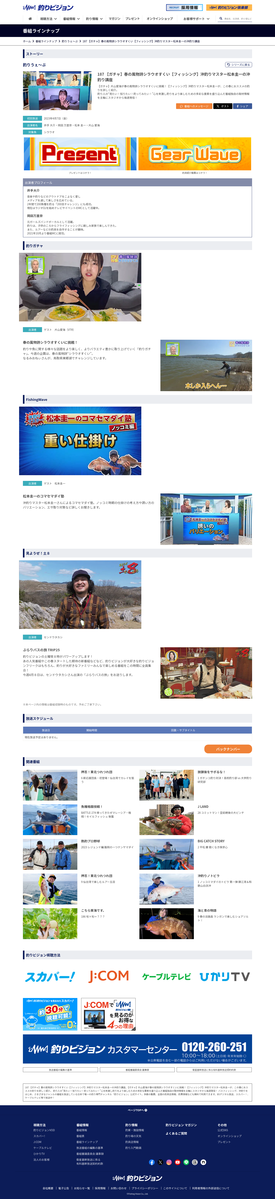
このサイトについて (175, 1188)
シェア (242, 106)
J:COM (37, 1142)
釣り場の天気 (133, 1136)
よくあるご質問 (176, 1133)
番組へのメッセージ (194, 106)
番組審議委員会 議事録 (137, 1069)
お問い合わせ (119, 1188)
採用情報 (100, 1188)
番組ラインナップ (46, 41)
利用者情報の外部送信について (211, 1188)
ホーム (27, 41)
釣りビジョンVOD (44, 1130)
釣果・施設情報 (134, 1130)
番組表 (80, 1136)
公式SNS (223, 1130)
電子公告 (63, 1188)
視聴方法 (39, 1125)
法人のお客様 (41, 1159)
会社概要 (48, 1188)
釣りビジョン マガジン (181, 1125)
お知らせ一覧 (82, 1188)
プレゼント (224, 1142)
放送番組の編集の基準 (60, 1069)
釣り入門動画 (133, 1148)
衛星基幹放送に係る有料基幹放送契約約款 (214, 1069)
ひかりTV (38, 1154)
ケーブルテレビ (42, 1148)
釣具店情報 (132, 1142)
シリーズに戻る (238, 64)
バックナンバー (228, 748)
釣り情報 (131, 1125)
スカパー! (39, 1136)
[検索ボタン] (221, 18)
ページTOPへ (137, 1110)
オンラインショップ (230, 1136)
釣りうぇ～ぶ (70, 41)
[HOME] (30, 18)
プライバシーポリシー (145, 1188)
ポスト (223, 106)
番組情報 (82, 1125)
